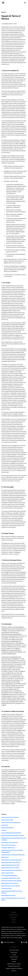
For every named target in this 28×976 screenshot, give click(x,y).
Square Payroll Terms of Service (9, 883)
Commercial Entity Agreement (9, 875)
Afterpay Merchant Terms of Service (10, 862)
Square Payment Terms (7, 827)
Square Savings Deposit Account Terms (11, 870)
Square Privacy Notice (7, 820)
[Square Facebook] (24, 942)
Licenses (3, 830)
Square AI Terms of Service (8, 845)
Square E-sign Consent (7, 873)
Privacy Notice (14, 952)
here (10, 516)
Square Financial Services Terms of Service (12, 835)
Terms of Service (14, 957)
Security (14, 954)
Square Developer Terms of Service (10, 886)
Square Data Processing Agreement (10, 822)
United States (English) (7, 942)
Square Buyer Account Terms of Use (10, 878)
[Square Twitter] (22, 942)
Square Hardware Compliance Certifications (13, 854)
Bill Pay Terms (5, 857)
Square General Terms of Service (10, 817)
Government (4, 825)
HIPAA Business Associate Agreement (11, 860)
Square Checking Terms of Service (10, 867)
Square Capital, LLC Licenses (14, 963)
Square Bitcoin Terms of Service (9, 842)
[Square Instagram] (26, 942)
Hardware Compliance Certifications (14, 968)
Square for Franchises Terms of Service (11, 880)
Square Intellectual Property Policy (10, 865)
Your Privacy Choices (14, 950)
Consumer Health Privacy (8, 847)
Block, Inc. (14, 970)
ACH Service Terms (6, 888)
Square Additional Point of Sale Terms (11, 833)
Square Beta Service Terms (8, 895)
